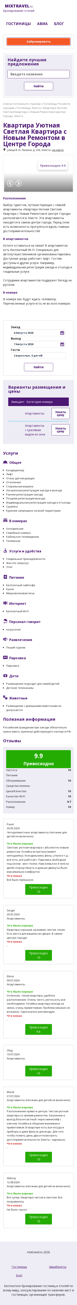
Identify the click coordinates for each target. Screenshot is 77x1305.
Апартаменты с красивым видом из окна (35, 430)
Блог (19, 1275)
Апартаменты (34, 413)
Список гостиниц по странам (21, 104)
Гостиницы (19, 1267)
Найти (39, 86)
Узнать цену (60, 413)
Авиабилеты (57, 1267)
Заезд (15, 327)
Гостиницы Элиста (29, 108)
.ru (18, 8)
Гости (15, 350)
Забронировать (38, 41)
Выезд (16, 338)
